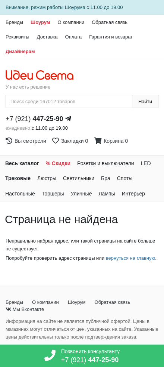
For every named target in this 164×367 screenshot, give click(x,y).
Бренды (14, 22)
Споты (125, 178)
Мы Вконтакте (25, 309)
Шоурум (40, 22)
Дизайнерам (20, 51)
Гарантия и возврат (111, 37)
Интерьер (133, 194)
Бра (105, 178)
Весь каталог (22, 163)
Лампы (106, 194)
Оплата (73, 37)
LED (146, 163)
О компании (70, 22)
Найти (145, 101)
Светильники (78, 178)
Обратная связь (109, 22)
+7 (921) (34, 119)
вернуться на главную (130, 258)
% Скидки (58, 163)
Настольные (20, 194)
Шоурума (75, 7)
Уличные (81, 194)
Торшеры (53, 194)
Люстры (46, 178)
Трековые (18, 178)
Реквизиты (17, 37)
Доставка (47, 37)
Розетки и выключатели (105, 163)
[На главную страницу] (43, 75)
